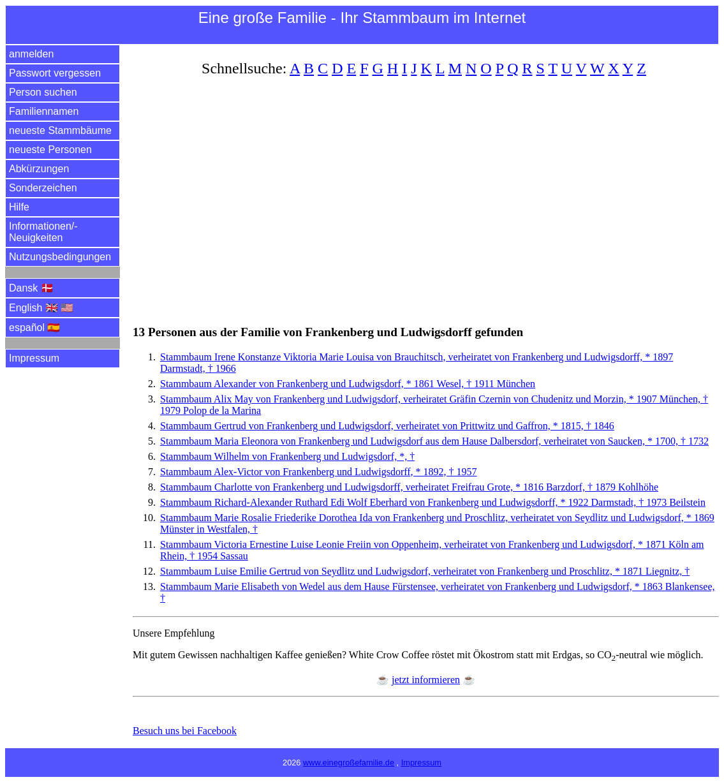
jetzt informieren (426, 679)
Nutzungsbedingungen (60, 256)
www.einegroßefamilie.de (348, 762)
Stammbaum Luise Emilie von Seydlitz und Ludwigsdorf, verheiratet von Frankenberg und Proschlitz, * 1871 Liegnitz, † (425, 571)
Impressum (34, 358)
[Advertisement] (426, 193)
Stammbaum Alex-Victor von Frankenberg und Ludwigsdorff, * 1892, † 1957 (318, 471)
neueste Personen (50, 149)
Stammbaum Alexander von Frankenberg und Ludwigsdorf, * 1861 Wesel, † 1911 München (347, 383)
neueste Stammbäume (60, 130)
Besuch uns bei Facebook (185, 730)
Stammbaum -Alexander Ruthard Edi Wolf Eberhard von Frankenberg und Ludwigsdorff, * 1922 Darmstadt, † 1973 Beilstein (433, 502)
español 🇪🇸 (35, 327)
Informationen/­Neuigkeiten (43, 232)
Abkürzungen (39, 168)
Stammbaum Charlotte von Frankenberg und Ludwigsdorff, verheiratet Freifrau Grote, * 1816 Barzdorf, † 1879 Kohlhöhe (409, 487)
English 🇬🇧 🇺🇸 (41, 307)
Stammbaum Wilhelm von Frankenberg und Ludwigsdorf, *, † (287, 456)
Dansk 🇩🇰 (31, 288)
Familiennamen (43, 111)
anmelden (31, 53)
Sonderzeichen (43, 187)
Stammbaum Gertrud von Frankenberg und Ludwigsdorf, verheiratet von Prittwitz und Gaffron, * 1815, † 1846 (387, 425)
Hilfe (19, 207)
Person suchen (43, 92)
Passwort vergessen (55, 73)
